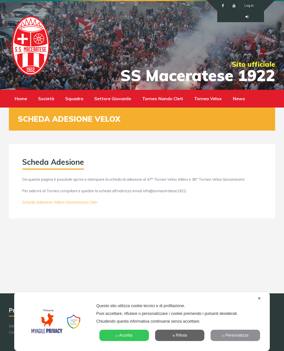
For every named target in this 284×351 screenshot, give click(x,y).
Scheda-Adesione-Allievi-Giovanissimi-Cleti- (60, 202)
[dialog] (142, 321)
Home (20, 98)
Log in (249, 5)
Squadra (74, 98)
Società (46, 98)
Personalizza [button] (235, 335)
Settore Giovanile (112, 98)
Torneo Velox (208, 98)
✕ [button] (259, 298)
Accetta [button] (124, 335)
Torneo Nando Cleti (162, 98)
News (239, 98)
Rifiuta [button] (179, 335)
